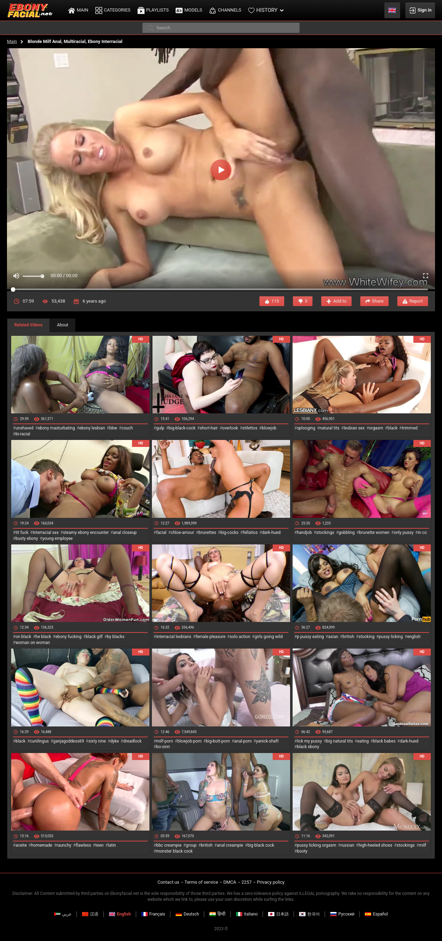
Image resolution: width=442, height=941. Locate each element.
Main (12, 41)
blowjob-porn (189, 741)
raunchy (64, 845)
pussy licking (391, 636)
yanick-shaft (267, 741)
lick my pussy (309, 741)
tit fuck (21, 532)
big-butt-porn (218, 741)
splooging (306, 428)
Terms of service (201, 882)
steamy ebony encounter (86, 532)
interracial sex (46, 532)
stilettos (249, 428)
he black (43, 636)
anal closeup (125, 532)
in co (422, 532)
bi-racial (22, 434)
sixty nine (97, 741)
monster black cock (174, 851)
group (191, 845)
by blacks (115, 636)
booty (302, 851)
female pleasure (210, 636)
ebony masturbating (56, 428)
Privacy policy (271, 882)
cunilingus (39, 741)
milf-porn (164, 741)
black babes (384, 741)
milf (422, 845)
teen (99, 845)
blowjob (269, 428)
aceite (21, 845)
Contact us (168, 882)
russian (347, 845)
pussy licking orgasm (316, 845)
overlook (230, 428)
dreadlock (132, 741)
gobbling (347, 532)
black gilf (94, 636)
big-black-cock (182, 428)
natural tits (329, 428)
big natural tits (339, 741)
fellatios (250, 532)
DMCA (229, 882)
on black (23, 636)
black (393, 428)
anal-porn (243, 741)
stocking (367, 636)
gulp (160, 428)
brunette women (374, 532)
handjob (304, 532)
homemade (41, 845)
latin (112, 845)
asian (333, 636)
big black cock (261, 845)
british (348, 636)
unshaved (24, 428)
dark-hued (271, 532)
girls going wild (268, 636)
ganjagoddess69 (68, 741)
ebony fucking (69, 636)
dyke (114, 741)
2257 (247, 882)
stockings (325, 532)
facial (161, 532)
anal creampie (230, 845)
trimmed (410, 428)
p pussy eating (310, 636)
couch (127, 428)
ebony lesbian (92, 428)
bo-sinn (163, 746)
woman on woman (32, 642)
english (413, 636)
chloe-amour (182, 532)
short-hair (209, 428)
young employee (57, 538)
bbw (113, 428)
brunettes (207, 532)
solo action (240, 636)
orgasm (376, 428)
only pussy (403, 532)
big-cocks (229, 532)
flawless (83, 845)
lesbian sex (354, 428)
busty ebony (26, 538)
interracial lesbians (173, 636)
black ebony (308, 746)
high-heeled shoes (375, 845)
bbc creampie (168, 845)
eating (363, 741)
